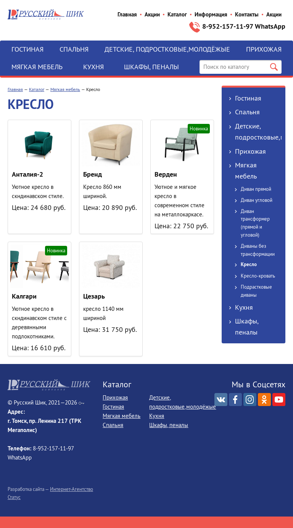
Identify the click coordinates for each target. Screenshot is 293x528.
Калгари (24, 296)
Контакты (247, 14)
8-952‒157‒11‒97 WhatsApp (243, 26)
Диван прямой (256, 189)
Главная (127, 14)
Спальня (74, 49)
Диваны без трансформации (258, 250)
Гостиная (27, 49)
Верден (166, 174)
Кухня (93, 66)
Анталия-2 (27, 174)
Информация (211, 14)
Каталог (177, 14)
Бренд (92, 174)
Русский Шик (46, 14)
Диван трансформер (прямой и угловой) (255, 223)
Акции (152, 14)
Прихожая (264, 49)
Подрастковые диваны (256, 291)
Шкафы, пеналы (151, 66)
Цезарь (94, 296)
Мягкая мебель (37, 66)
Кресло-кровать (258, 276)
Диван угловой (256, 200)
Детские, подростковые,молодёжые (167, 49)
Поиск (274, 67)
